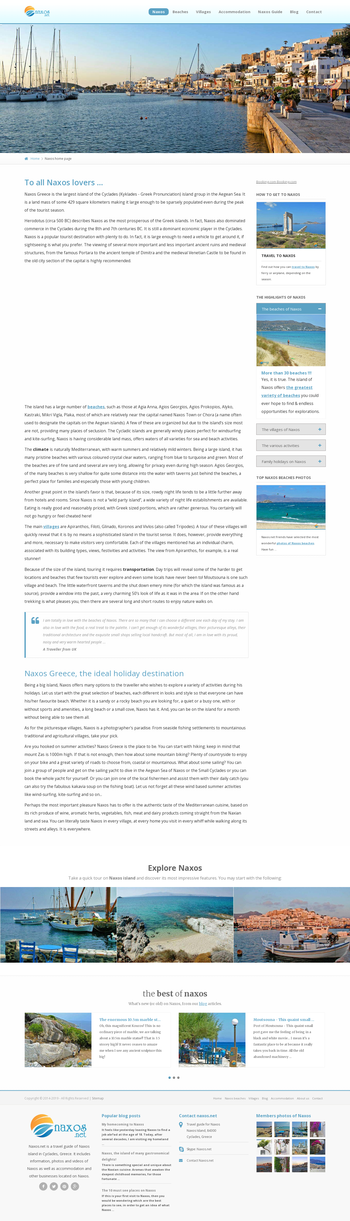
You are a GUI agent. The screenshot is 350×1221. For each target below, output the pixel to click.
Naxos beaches (235, 1098)
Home (32, 158)
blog (203, 1003)
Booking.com (266, 181)
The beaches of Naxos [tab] (282, 309)
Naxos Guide (270, 11)
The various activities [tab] (280, 445)
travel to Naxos (303, 267)
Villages (203, 11)
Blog (294, 11)
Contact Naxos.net (200, 1160)
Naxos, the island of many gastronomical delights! (135, 1156)
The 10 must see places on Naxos (129, 1190)
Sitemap (98, 1098)
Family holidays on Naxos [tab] (284, 461)
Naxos (158, 11)
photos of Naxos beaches (295, 543)
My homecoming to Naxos (123, 1124)
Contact (314, 11)
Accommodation (234, 11)
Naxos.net (204, 1149)
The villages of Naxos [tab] (281, 429)
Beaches (180, 11)
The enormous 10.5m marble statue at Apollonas (144, 1019)
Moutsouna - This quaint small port (286, 1019)
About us (303, 1098)
